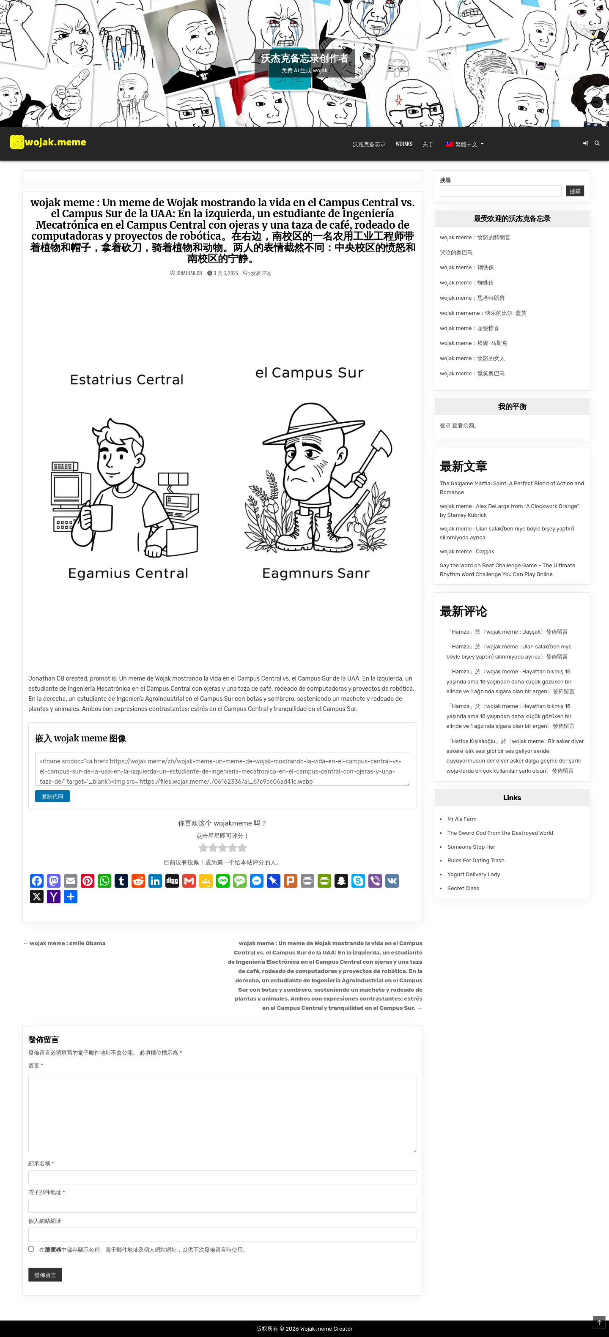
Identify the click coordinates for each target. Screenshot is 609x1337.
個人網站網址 (44, 1221)
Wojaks (404, 143)
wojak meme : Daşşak (467, 551)
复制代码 (52, 796)
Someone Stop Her (471, 847)
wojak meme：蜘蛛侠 (467, 282)
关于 (427, 143)
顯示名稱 (41, 1163)
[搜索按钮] (597, 143)
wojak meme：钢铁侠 (467, 267)
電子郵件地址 (46, 1192)
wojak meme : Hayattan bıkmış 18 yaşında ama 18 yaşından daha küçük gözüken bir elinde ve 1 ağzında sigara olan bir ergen (509, 681)
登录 (445, 425)
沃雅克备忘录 (369, 143)
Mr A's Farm (462, 819)
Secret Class (463, 888)
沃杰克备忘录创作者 (304, 59)
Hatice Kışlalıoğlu (474, 741)
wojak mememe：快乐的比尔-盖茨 (483, 313)
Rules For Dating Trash (476, 860)
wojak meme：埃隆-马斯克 (474, 343)
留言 (35, 1065)
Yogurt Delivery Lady (473, 874)
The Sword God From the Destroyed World (500, 833)
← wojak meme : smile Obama (64, 943)
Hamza (461, 632)
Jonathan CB (189, 273)
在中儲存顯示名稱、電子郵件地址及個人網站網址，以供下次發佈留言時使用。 (143, 1250)
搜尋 (445, 180)
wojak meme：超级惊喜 (469, 328)
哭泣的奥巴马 (456, 252)
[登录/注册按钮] (585, 143)
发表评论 (261, 273)
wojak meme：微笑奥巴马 (472, 373)
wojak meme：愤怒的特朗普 (475, 237)
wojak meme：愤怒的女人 (472, 358)
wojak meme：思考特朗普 (472, 298)
